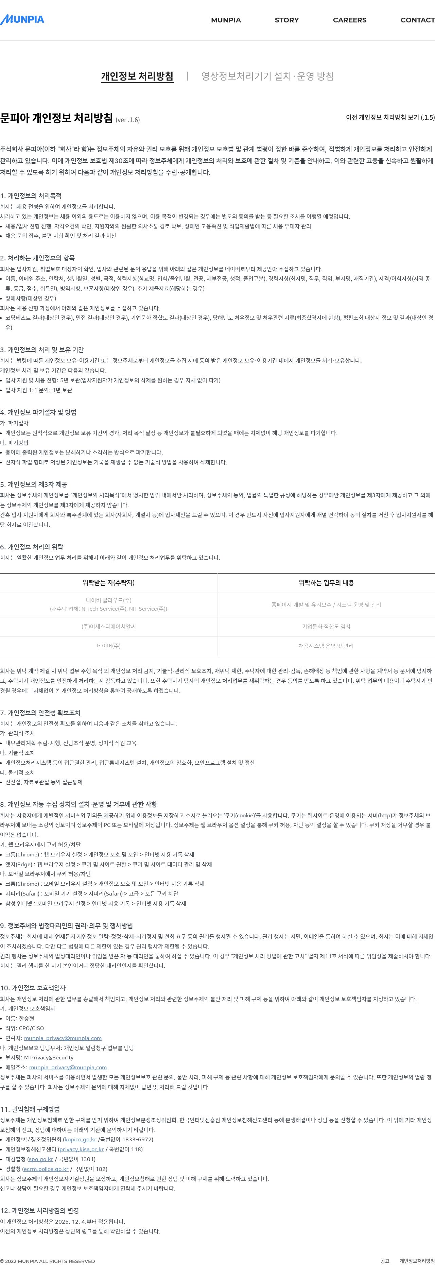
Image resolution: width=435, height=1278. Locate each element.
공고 (385, 1261)
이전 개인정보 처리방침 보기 (390, 117)
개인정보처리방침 (417, 1261)
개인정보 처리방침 (137, 76)
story (287, 20)
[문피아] (22, 20)
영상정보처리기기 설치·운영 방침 (267, 76)
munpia (226, 20)
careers (350, 20)
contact (418, 20)
